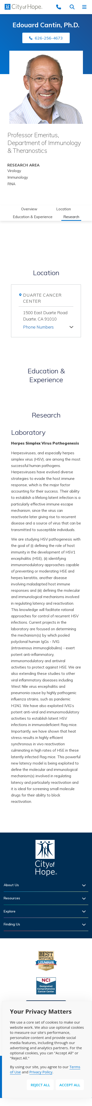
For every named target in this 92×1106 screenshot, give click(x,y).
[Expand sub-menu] (85, 885)
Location (63, 209)
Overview (29, 209)
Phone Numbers (38, 327)
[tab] (48, 326)
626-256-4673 (49, 38)
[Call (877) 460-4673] (61, 7)
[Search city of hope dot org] (73, 7)
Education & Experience (33, 216)
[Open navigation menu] (86, 7)
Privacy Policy (41, 1071)
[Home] (46, 859)
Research (71, 216)
